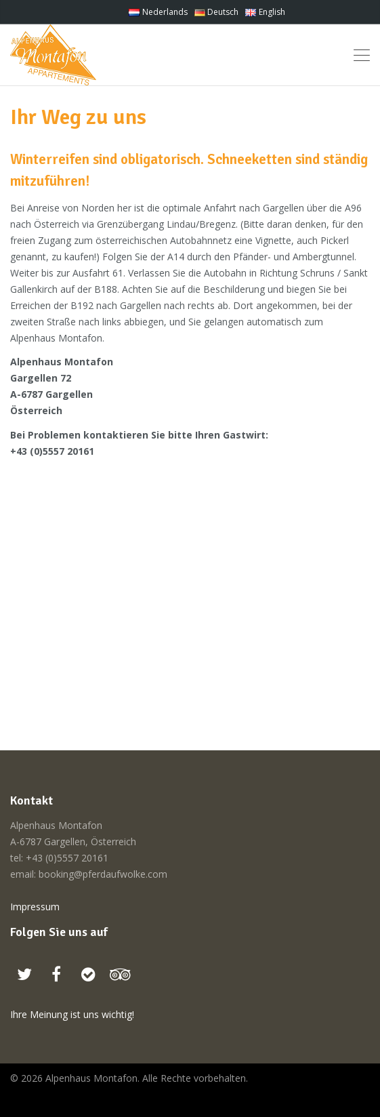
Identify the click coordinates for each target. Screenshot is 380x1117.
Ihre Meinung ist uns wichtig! (72, 1014)
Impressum (35, 906)
